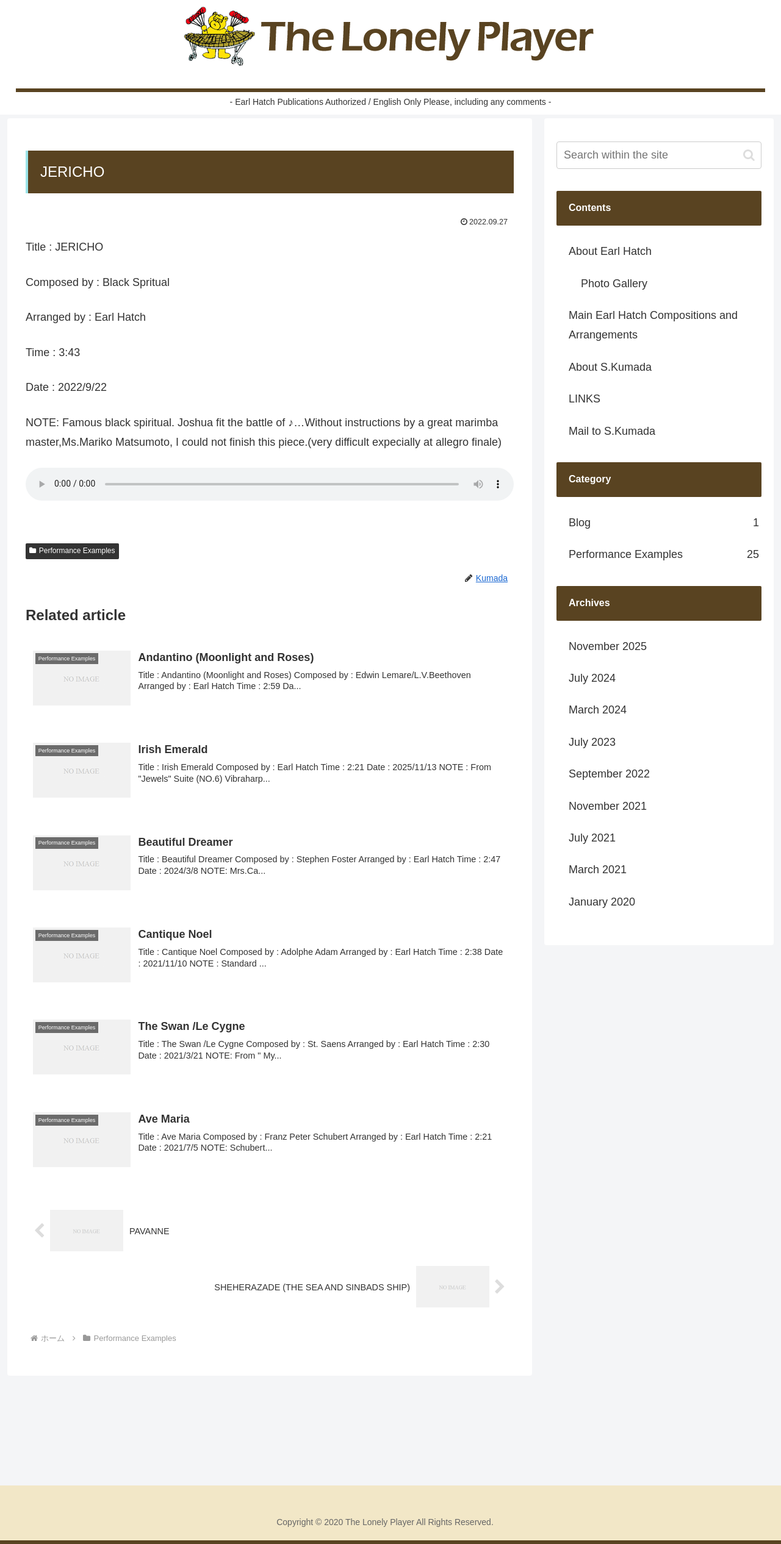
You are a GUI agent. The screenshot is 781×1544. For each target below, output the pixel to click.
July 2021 (592, 838)
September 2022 (609, 774)
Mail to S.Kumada (612, 431)
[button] (749, 155)
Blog (664, 522)
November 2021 (608, 806)
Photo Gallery (614, 283)
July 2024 (592, 678)
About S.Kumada (610, 367)
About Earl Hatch (610, 251)
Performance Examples (72, 550)
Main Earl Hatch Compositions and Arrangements (653, 325)
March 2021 (598, 869)
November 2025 (608, 646)
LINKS (584, 399)
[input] (658, 155)
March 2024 (598, 710)
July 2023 (592, 742)
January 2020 (602, 902)
